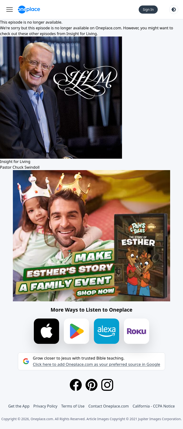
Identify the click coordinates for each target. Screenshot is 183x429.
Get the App (18, 406)
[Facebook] (76, 385)
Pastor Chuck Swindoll (20, 167)
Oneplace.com (108, 28)
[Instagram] (107, 385)
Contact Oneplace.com (108, 406)
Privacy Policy (45, 406)
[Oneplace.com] (29, 9)
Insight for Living (81, 33)
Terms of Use (73, 406)
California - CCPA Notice (153, 406)
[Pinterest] (91, 385)
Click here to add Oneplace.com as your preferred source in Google (96, 364)
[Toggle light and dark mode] (173, 9)
